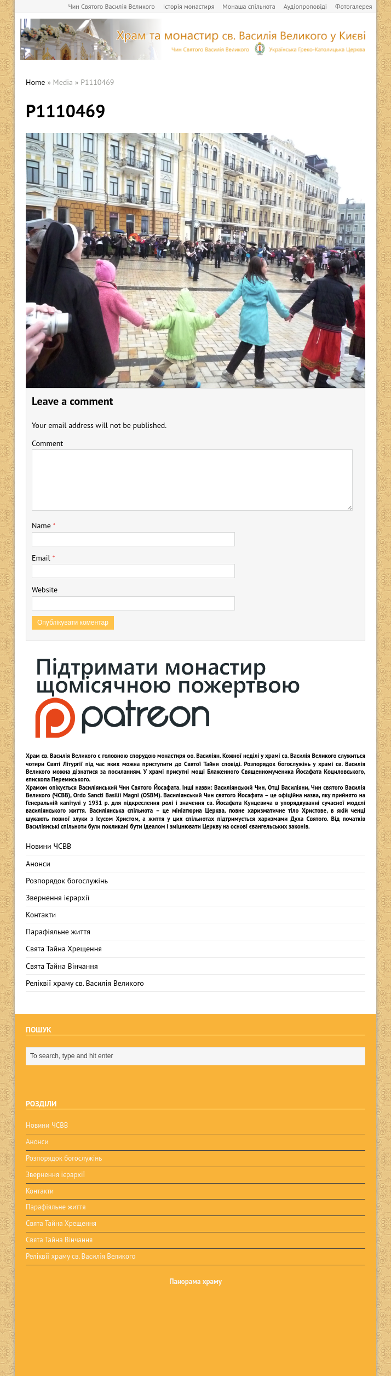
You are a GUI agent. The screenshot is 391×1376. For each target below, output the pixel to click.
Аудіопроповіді (305, 6)
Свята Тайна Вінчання (62, 966)
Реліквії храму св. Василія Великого (85, 983)
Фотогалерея (353, 6)
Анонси (38, 864)
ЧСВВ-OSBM (88, 1326)
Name (42, 525)
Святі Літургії (65, 764)
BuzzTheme (108, 1360)
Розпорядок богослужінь (67, 881)
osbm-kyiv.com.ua (106, 1315)
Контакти (41, 915)
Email (42, 558)
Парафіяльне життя (58, 932)
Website (45, 590)
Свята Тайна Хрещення (64, 949)
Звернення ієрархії (57, 898)
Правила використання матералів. (302, 1304)
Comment (47, 443)
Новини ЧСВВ (48, 846)
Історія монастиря (189, 6)
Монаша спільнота (248, 6)
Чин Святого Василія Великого (111, 6)
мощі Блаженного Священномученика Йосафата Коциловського (277, 771)
